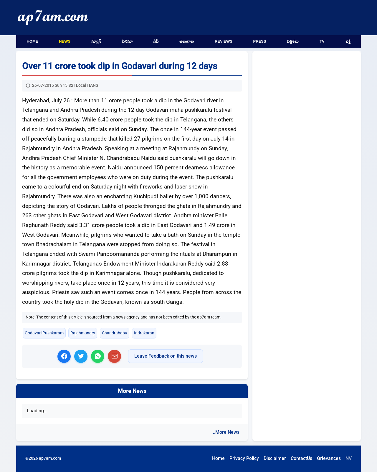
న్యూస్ (96, 41)
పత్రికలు (293, 41)
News (64, 41)
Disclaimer (275, 458)
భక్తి (347, 41)
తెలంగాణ (186, 41)
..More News (226, 432)
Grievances (329, 458)
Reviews (223, 41)
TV (322, 41)
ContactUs (301, 458)
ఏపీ (155, 41)
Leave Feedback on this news (165, 356)
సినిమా (127, 41)
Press (259, 41)
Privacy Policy (244, 458)
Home (32, 41)
